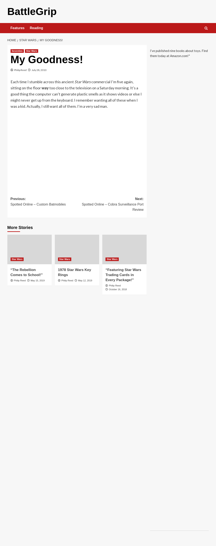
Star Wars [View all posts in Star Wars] (31, 50)
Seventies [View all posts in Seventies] (17, 50)
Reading (36, 28)
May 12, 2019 (85, 280)
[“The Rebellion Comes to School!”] (29, 249)
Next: (110, 204)
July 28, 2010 (39, 69)
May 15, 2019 (38, 280)
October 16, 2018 (118, 289)
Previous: (44, 202)
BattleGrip (31, 11)
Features (18, 28)
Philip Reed (20, 69)
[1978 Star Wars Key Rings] (77, 249)
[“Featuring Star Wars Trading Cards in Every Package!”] (124, 249)
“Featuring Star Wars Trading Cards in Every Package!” (123, 275)
